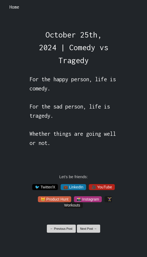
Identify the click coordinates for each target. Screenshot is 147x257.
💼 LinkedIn (73, 187)
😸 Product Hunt (54, 199)
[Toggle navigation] (136, 7)
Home (14, 7)
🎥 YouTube (102, 187)
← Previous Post (61, 228)
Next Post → (88, 228)
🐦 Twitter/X (45, 187)
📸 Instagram (88, 199)
